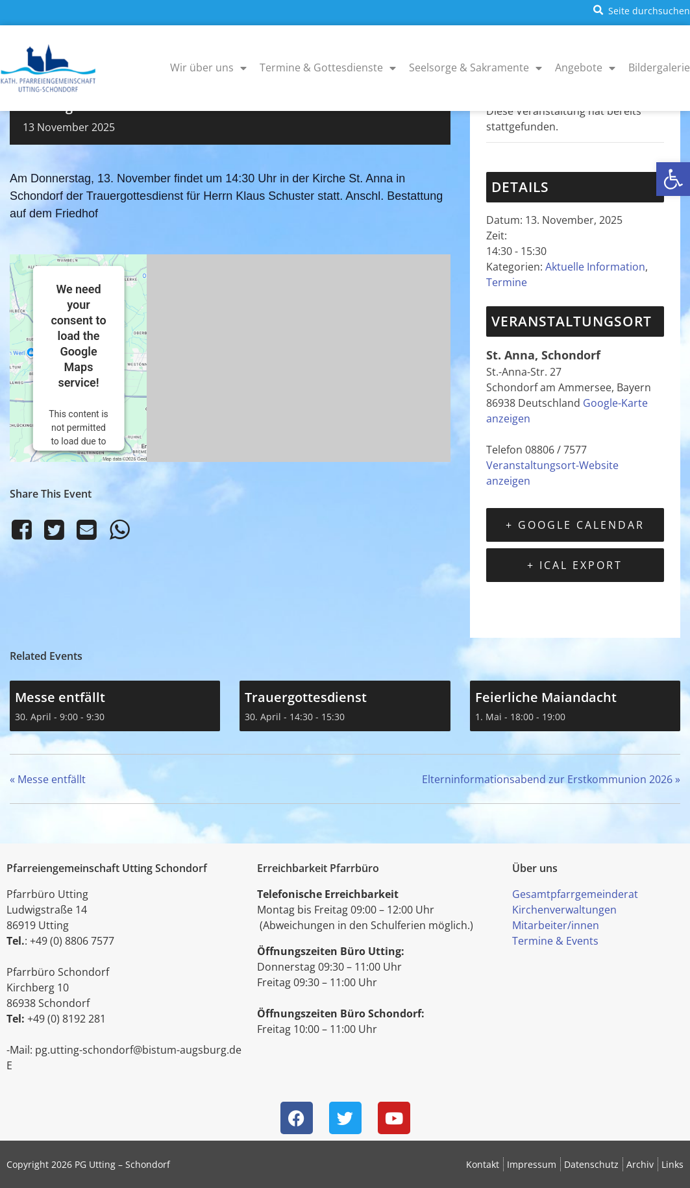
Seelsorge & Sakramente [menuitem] (475, 67)
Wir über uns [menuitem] (208, 67)
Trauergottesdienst (306, 697)
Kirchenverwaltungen (564, 910)
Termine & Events (555, 941)
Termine (506, 282)
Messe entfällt (60, 697)
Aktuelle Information (595, 267)
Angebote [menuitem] (585, 67)
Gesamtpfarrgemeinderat (575, 894)
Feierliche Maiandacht (546, 697)
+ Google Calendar (575, 525)
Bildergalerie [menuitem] (659, 67)
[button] (673, 179)
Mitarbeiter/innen (555, 925)
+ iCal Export (574, 565)
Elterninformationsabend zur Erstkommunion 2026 (551, 779)
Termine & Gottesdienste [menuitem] (328, 67)
